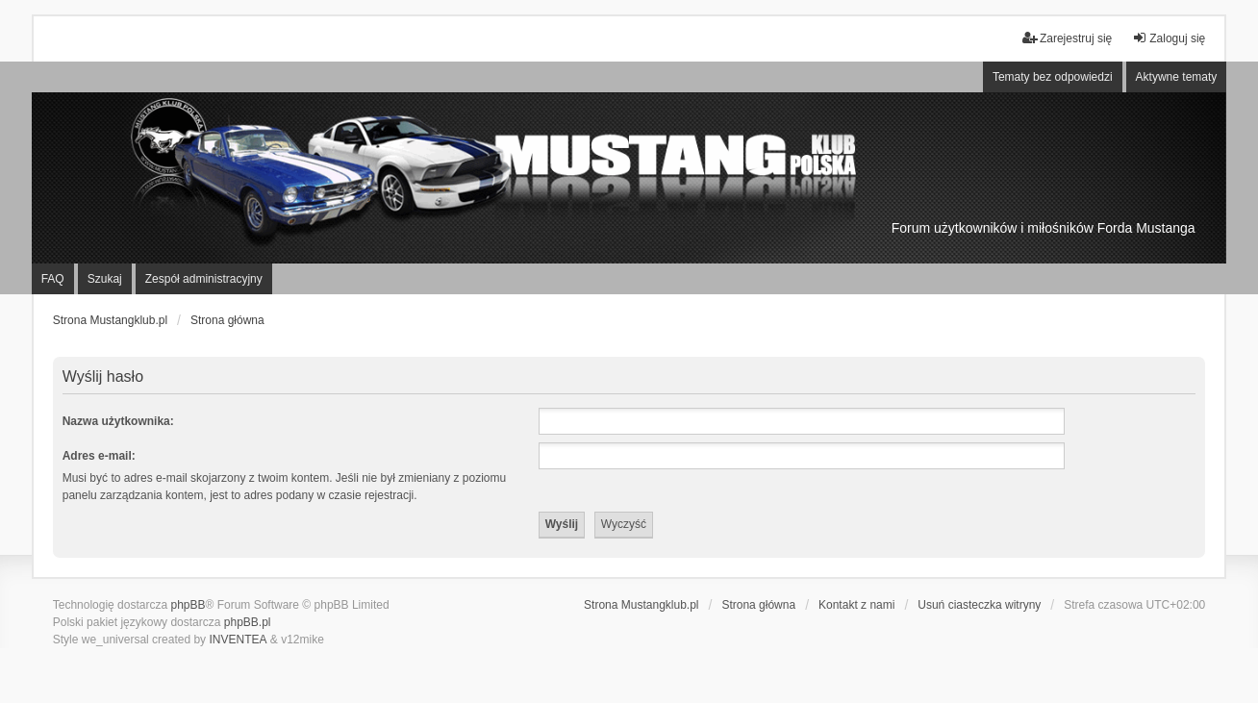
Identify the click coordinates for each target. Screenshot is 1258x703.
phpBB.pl (247, 622)
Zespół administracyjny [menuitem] (204, 279)
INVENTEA (237, 639)
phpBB (187, 605)
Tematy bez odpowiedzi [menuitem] (1053, 77)
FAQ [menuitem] (52, 279)
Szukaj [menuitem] (105, 279)
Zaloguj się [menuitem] (1168, 38)
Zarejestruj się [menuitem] (1067, 38)
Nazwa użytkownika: (118, 421)
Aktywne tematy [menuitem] (1177, 77)
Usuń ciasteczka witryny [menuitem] (979, 605)
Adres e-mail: (99, 456)
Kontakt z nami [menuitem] (856, 605)
